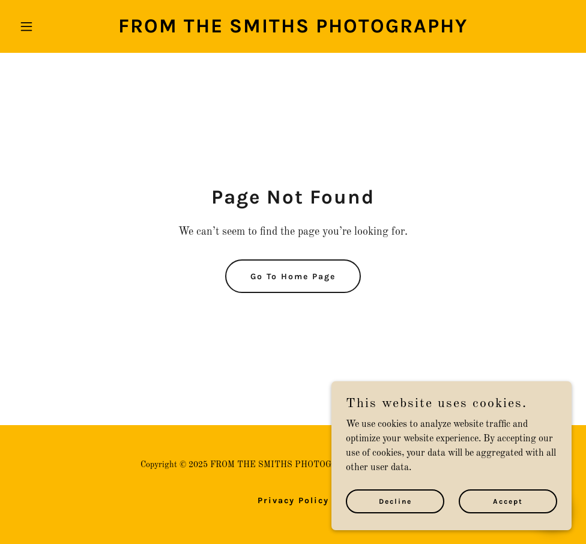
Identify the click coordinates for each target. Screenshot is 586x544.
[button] (56, 26)
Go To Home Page (293, 276)
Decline (395, 517)
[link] (293, 30)
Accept (508, 517)
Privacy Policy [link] (293, 500)
